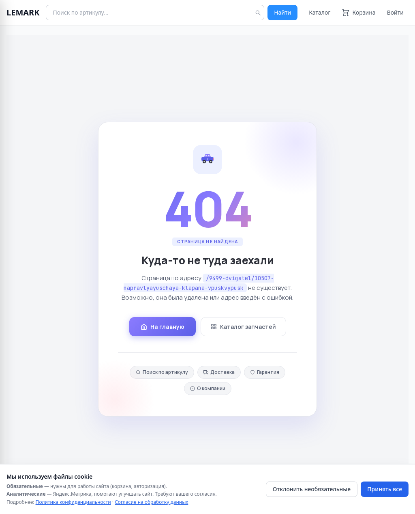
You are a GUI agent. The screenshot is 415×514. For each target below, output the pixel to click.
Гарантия (264, 372)
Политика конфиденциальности (73, 502)
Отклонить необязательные (312, 489)
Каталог (319, 12)
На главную (162, 326)
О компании (207, 388)
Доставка (219, 372)
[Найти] (258, 12)
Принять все (384, 489)
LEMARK (22, 12)
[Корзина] (358, 12)
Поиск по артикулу (162, 372)
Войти (395, 12)
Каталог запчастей (243, 326)
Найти (282, 12)
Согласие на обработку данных (151, 502)
